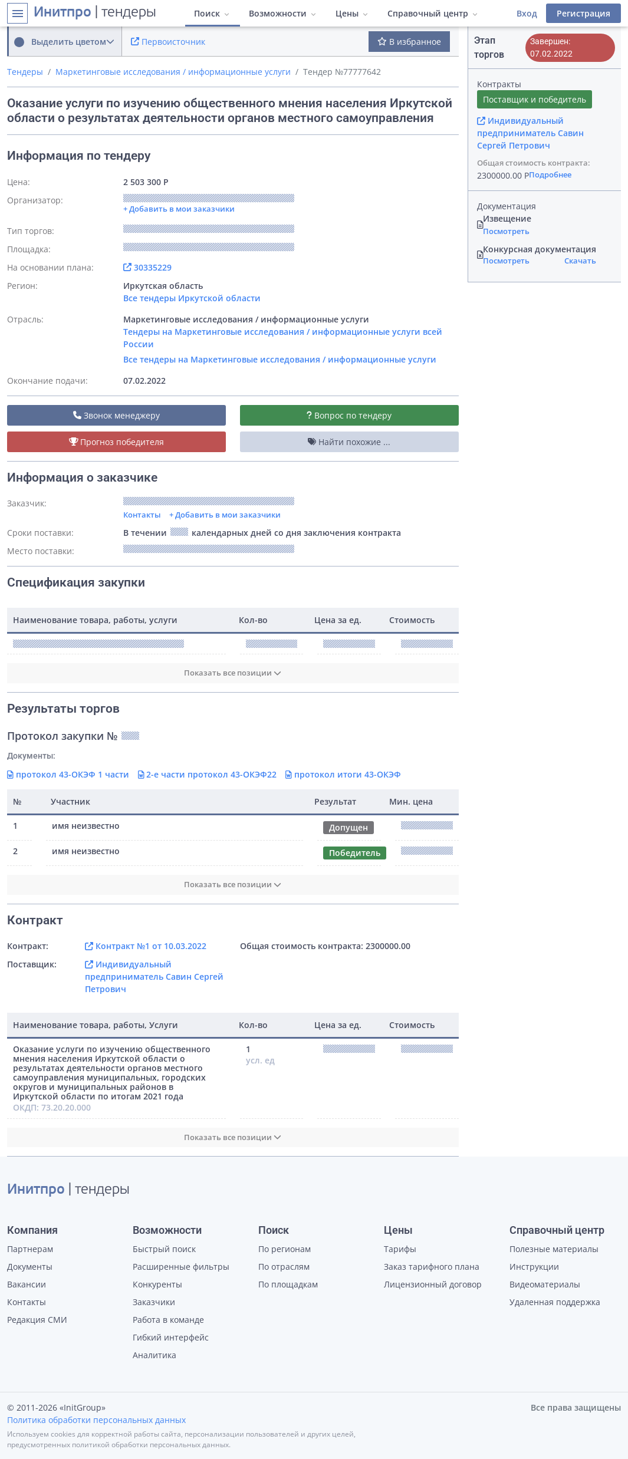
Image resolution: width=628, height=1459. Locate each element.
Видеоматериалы (544, 1284)
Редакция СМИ (37, 1319)
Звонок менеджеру (116, 415)
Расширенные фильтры (181, 1266)
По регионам (284, 1248)
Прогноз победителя (117, 441)
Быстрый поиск (164, 1248)
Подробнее (550, 174)
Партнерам (30, 1248)
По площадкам (288, 1284)
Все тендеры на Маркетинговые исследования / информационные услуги (279, 359)
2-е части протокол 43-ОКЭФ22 (207, 774)
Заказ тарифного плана (431, 1266)
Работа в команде (168, 1319)
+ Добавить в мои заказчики (225, 514)
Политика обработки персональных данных (96, 1419)
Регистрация (583, 13)
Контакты (142, 514)
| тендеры (95, 13)
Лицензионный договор (433, 1284)
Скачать (580, 260)
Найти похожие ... (349, 441)
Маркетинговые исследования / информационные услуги (173, 71)
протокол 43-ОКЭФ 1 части (68, 774)
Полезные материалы (554, 1248)
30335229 (147, 267)
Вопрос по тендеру (349, 415)
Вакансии (26, 1284)
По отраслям (284, 1266)
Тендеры (25, 71)
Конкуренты (157, 1284)
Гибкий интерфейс (171, 1337)
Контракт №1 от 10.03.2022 (145, 945)
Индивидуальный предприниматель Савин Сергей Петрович (154, 976)
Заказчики (154, 1301)
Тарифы (400, 1248)
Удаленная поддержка (554, 1301)
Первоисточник (168, 41)
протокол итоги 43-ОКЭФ (343, 774)
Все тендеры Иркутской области (192, 298)
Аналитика (154, 1355)
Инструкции (534, 1266)
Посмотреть (506, 231)
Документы (29, 1266)
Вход (527, 13)
